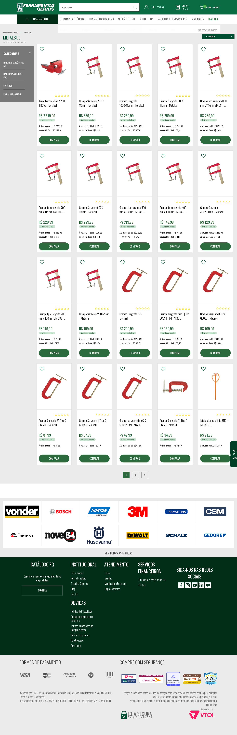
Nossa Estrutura (78, 578)
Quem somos (77, 573)
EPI (151, 19)
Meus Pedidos (158, 7)
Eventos (74, 594)
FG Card (142, 585)
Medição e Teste (126, 19)
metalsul (27, 32)
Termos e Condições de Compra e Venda (82, 628)
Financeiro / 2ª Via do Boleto (152, 580)
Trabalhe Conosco (79, 584)
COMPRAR (54, 140)
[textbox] (99, 7)
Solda (143, 19)
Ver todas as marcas (118, 553)
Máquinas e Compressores (172, 19)
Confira (42, 590)
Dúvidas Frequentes (80, 635)
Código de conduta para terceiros (82, 619)
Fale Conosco (77, 640)
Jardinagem (197, 19)
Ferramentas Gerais (10, 32)
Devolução (76, 646)
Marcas (213, 19)
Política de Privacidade (81, 611)
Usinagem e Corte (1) (12, 94)
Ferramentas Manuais (101, 19)
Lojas (107, 573)
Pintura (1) (8, 85)
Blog (73, 589)
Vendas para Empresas (116, 584)
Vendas (108, 578)
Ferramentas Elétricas (72, 19)
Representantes (112, 589)
